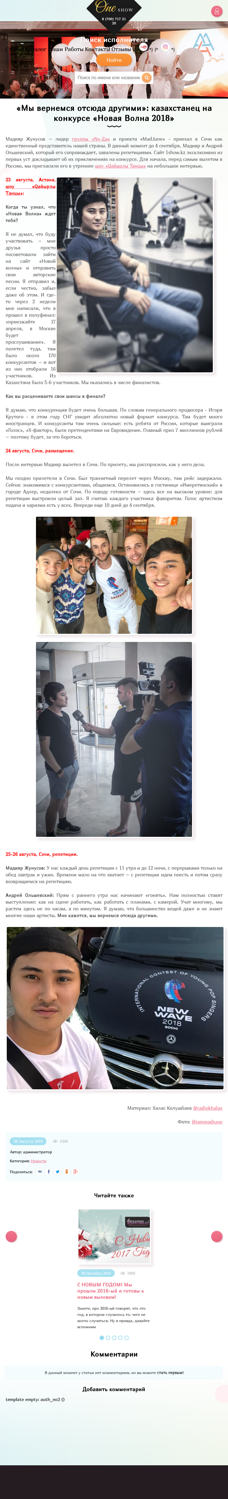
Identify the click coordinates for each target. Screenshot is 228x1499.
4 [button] (120, 1338)
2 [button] (108, 1338)
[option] (114, 1269)
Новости (38, 1160)
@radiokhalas (207, 1108)
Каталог (35, 49)
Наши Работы (65, 49)
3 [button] (114, 1338)
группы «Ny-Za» (91, 139)
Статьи (15, 49)
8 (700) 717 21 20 (114, 21)
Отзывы (121, 49)
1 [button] (102, 1338)
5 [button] (126, 1338)
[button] (11, 1236)
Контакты (97, 49)
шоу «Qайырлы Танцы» (120, 166)
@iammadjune (207, 1122)
